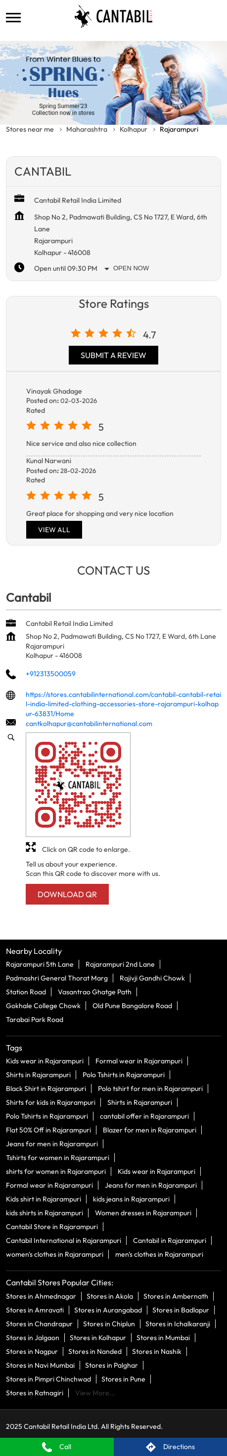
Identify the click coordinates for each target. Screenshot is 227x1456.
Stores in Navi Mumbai (40, 1364)
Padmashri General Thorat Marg (57, 978)
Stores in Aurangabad (108, 1309)
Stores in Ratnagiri (34, 1392)
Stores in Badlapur (180, 1309)
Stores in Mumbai (163, 1337)
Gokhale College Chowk (43, 1005)
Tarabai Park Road (34, 1019)
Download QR (67, 894)
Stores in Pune (123, 1378)
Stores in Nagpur (32, 1351)
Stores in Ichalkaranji (177, 1323)
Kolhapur (133, 129)
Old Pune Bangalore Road (132, 1005)
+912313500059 (51, 673)
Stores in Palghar (111, 1364)
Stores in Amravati (35, 1309)
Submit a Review (113, 355)
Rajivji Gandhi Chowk (152, 978)
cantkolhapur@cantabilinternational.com (89, 723)
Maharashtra (86, 129)
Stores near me (30, 129)
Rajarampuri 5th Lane (40, 964)
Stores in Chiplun (109, 1323)
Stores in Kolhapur (98, 1337)
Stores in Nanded (95, 1351)
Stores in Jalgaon (32, 1337)
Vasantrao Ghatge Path (95, 991)
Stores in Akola (110, 1295)
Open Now (131, 268)
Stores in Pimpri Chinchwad (48, 1378)
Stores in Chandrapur (39, 1323)
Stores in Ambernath (175, 1295)
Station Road (26, 991)
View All (54, 529)
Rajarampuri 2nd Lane (120, 964)
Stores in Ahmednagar (41, 1295)
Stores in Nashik (157, 1351)
